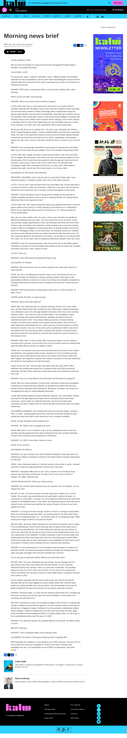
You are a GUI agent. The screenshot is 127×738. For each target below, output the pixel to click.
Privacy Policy (48, 722)
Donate (120, 5)
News (17, 20)
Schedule (6, 20)
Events (47, 20)
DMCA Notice (75, 722)
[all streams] (118, 14)
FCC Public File (75, 709)
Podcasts (56, 20)
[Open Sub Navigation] (12, 20)
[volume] (10, 14)
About (67, 20)
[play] (4, 14)
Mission (46, 709)
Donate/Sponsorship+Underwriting (55, 718)
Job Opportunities (49, 714)
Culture (36, 20)
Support (78, 20)
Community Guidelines (78, 714)
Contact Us (74, 718)
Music (25, 20)
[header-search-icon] (110, 5)
